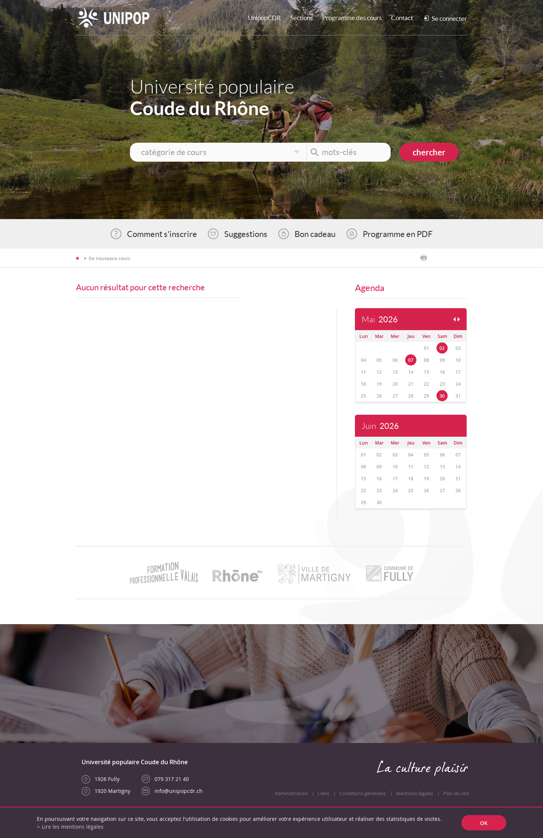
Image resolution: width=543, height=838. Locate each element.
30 (442, 396)
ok (484, 822)
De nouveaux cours (109, 258)
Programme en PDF (397, 234)
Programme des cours (352, 17)
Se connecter (449, 18)
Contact (402, 17)
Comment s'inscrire (162, 234)
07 (410, 360)
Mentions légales (414, 793)
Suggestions (245, 234)
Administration (291, 793)
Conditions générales (362, 793)
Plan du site (456, 793)
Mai (380, 319)
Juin (380, 426)
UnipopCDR (264, 17)
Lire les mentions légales (73, 826)
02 (442, 348)
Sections (301, 17)
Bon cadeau (315, 234)
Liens (323, 793)
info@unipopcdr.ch (179, 790)
